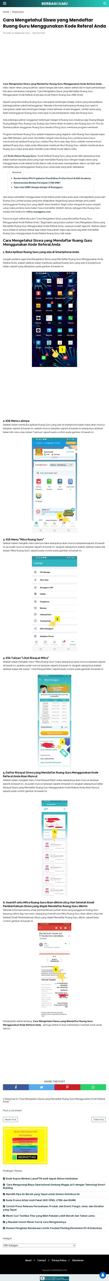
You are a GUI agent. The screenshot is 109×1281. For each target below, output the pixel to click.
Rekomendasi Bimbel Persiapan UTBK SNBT (37, 189)
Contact (41, 1267)
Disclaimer (78, 1267)
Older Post (98, 1126)
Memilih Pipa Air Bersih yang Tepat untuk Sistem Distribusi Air (43, 1200)
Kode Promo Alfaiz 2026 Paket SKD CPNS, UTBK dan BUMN (41, 1207)
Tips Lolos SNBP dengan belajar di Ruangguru (38, 194)
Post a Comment (12, 1117)
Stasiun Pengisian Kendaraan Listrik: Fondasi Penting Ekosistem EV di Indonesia (54, 1235)
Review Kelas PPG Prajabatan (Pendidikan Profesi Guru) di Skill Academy (52, 185)
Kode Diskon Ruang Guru (22, 162)
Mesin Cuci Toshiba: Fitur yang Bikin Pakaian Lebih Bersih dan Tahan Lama (50, 1222)
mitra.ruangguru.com (38, 218)
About (28, 1267)
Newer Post (10, 1126)
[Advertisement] (54, 65)
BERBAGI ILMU (54, 3)
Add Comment (38, 40)
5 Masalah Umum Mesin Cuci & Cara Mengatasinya (36, 1228)
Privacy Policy (59, 1267)
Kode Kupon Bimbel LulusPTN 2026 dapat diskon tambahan (42, 1185)
